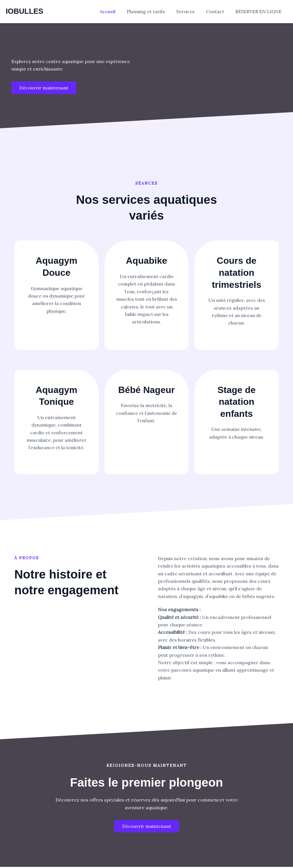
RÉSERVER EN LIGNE (260, 11)
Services (191, 11)
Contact (218, 11)
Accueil (118, 11)
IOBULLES (24, 11)
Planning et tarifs (154, 11)
